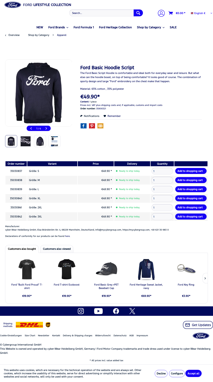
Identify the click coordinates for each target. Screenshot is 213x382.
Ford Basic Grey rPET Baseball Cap (106, 286)
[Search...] (106, 12)
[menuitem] (105, 12)
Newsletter (43, 335)
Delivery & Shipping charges (77, 335)
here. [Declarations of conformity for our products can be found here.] (67, 236)
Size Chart (30, 335)
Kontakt (56, 335)
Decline (161, 373)
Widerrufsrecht (103, 335)
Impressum (142, 335)
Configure (177, 373)
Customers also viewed (57, 248)
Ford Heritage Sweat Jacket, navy (146, 286)
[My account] (160, 13)
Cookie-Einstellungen (11, 335)
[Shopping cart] (177, 13)
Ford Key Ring (186, 284)
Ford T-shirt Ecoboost (67, 284)
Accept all (193, 373)
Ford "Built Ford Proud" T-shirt (26, 286)
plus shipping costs (106, 105)
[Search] (138, 12)
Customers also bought (22, 248)
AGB (131, 335)
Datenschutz (120, 335)
